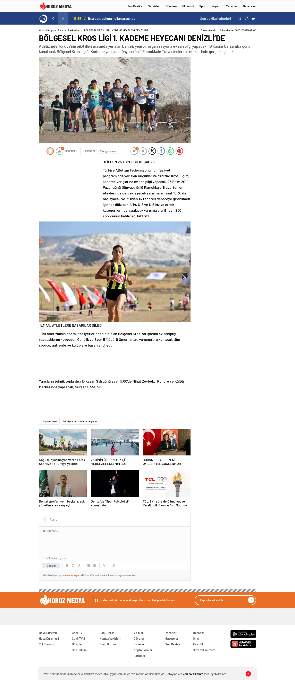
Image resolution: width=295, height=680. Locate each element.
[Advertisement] (22, 107)
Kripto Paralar (143, 650)
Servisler (154, 6)
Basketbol (73, 30)
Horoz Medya (46, 30)
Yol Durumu (46, 644)
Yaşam (215, 6)
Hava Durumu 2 (49, 638)
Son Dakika (134, 6)
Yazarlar (231, 6)
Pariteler (139, 655)
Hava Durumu (48, 633)
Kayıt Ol (198, 644)
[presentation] (53, 18)
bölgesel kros (49, 421)
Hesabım (198, 633)
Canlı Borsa (107, 633)
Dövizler (77, 644)
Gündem (171, 6)
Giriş (196, 638)
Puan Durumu (108, 644)
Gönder (51, 565)
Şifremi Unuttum (204, 650)
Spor (202, 6)
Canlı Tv (77, 633)
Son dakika (215, 18)
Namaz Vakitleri (110, 638)
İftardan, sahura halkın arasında (111, 18)
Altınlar (138, 633)
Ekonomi (188, 6)
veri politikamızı (193, 674)
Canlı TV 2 (78, 638)
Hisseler (139, 644)
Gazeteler (249, 6)
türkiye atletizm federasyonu (80, 421)
